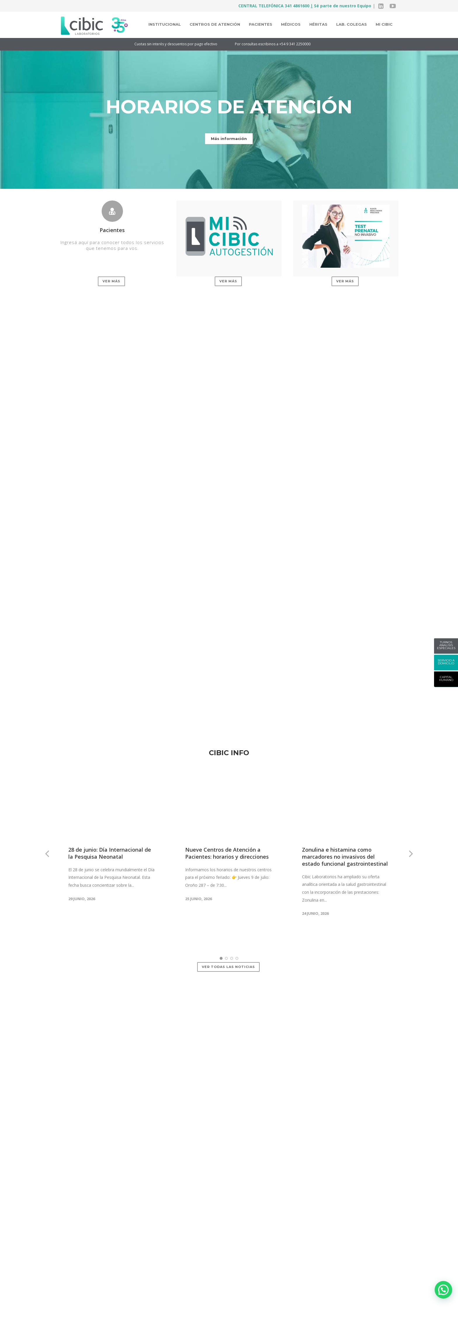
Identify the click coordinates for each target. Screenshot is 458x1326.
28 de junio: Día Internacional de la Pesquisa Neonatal (109, 806)
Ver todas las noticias (228, 920)
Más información (229, 138)
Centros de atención (215, 24)
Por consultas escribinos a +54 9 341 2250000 (280, 44)
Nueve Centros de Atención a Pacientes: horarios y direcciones (227, 806)
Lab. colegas (351, 24)
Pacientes (260, 24)
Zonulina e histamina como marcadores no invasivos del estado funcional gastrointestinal (345, 809)
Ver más (111, 281)
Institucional (164, 24)
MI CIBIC (384, 24)
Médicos (291, 24)
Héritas (318, 24)
